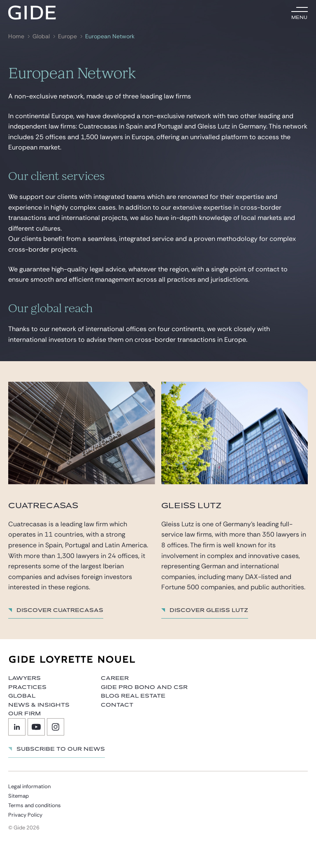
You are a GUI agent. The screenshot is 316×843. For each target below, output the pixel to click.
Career (115, 678)
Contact (117, 705)
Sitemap (18, 795)
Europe (67, 36)
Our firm (24, 714)
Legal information (29, 786)
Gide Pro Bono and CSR (144, 687)
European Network (110, 36)
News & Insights (39, 705)
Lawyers (24, 678)
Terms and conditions (34, 805)
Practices (27, 687)
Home (16, 36)
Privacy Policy (25, 814)
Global (41, 36)
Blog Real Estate (133, 696)
